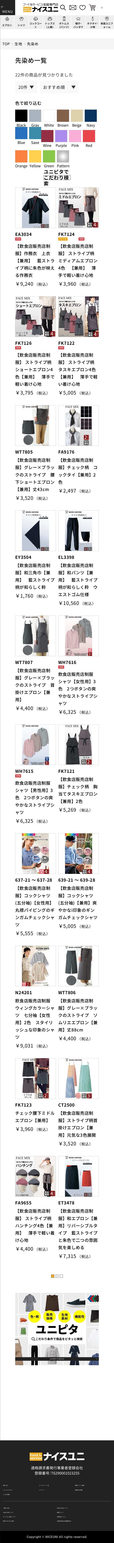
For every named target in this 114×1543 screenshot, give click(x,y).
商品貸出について (72, 1512)
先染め (33, 43)
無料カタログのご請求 (21, 1519)
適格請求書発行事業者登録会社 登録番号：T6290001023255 (57, 1447)
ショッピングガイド (20, 1472)
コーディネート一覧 (55, 1464)
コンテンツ (48, 1472)
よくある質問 (14, 1480)
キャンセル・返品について (24, 1512)
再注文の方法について (75, 1497)
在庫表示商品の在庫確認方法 (81, 1519)
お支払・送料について (20, 1505)
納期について (68, 1505)
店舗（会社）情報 (88, 1472)
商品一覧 (10, 1464)
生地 (18, 43)
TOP (6, 43)
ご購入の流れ (14, 1497)
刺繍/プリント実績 (90, 1464)
